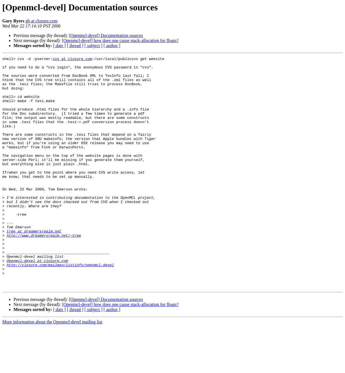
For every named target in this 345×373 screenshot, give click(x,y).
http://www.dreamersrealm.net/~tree (44, 271)
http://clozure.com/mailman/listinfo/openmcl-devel (60, 306)
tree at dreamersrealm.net (34, 266)
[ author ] (112, 45)
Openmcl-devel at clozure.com (37, 301)
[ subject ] (93, 45)
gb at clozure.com (42, 21)
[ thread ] (75, 45)
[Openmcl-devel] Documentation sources (106, 35)
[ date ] (59, 45)
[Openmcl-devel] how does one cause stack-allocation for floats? (120, 40)
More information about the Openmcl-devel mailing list (52, 368)
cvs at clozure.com (72, 59)
